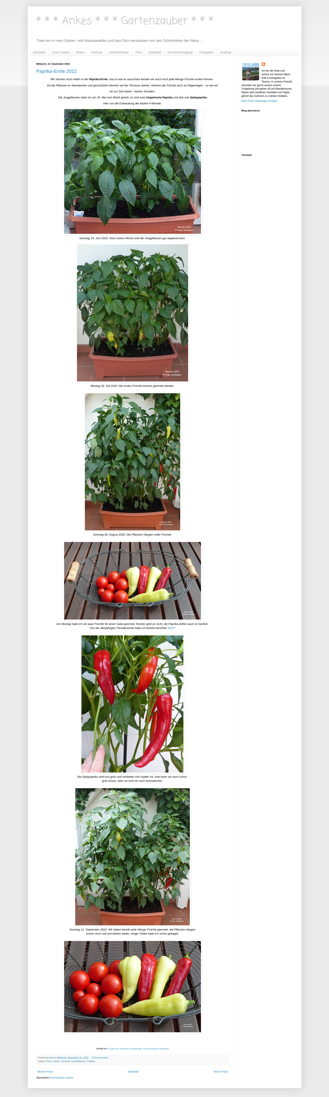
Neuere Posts (45, 1071)
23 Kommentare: (100, 1057)
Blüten (80, 52)
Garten (56, 1061)
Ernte (49, 1061)
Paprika (91, 1061)
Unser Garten (61, 52)
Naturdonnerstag (150, 1049)
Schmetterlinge (119, 52)
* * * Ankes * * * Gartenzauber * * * (125, 21)
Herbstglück (164, 1049)
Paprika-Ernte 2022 (56, 71)
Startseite (39, 52)
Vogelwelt (154, 52)
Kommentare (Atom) (61, 1077)
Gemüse (96, 52)
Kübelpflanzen (78, 1061)
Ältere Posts (221, 1071)
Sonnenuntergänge (180, 52)
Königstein (206, 52)
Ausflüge (226, 52)
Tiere (138, 52)
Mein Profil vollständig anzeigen (260, 100)
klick (171, 628)
